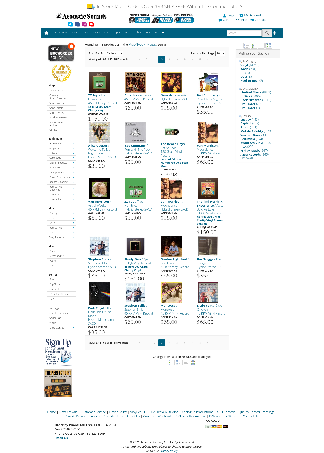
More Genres (61, 327)
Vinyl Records (61, 237)
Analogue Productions (197, 412)
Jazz (51, 303)
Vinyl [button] (74, 32)
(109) (246, 73)
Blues (52, 279)
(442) (249, 119)
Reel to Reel (61, 227)
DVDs (61, 223)
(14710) (249, 65)
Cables (61, 153)
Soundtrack (55, 318)
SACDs (61, 232)
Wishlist (239, 20)
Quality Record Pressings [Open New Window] (256, 412)
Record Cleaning (61, 182)
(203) (251, 104)
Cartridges (61, 158)
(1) (250, 108)
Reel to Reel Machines (61, 188)
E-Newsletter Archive (56, 124)
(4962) (251, 96)
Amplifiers (61, 148)
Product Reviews (58, 117)
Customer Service (93, 412)
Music (52, 208)
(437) (249, 123)
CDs (61, 218)
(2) (251, 80)
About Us (133, 416)
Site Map (54, 130)
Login (229, 15)
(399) (255, 131)
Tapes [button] (116, 32)
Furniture (61, 167)
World (52, 323)
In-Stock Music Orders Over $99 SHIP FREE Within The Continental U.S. (165, 6)
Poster (53, 261)
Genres (53, 274)
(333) (255, 143)
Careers (148, 416)
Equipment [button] (61, 32)
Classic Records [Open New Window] (77, 416)
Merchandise (56, 256)
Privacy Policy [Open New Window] (168, 451)
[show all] (247, 158)
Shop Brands (56, 103)
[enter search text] (244, 33)
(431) (248, 127)
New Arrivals (56, 90)
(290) (247, 146)
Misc (51, 246)
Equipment (55, 138)
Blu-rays (61, 213)
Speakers (61, 194)
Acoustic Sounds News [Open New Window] (107, 416)
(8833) (255, 92)
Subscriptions (142, 32)
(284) (248, 69)
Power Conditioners (61, 177)
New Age (54, 308)
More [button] (159, 32)
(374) (251, 139)
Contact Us (250, 416)
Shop (52, 85)
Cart (223, 20)
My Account (250, 15)
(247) (254, 150)
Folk (51, 298)
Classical (54, 289)
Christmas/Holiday (59, 313)
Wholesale (165, 416)
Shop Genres (56, 113)
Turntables (61, 199)
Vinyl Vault (137, 412)
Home (51, 412)
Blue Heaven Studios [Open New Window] (163, 412)
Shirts (52, 265)
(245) (254, 154)
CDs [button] (106, 32)
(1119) (255, 100)
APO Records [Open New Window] (226, 412)
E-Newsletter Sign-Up (224, 416)
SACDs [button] (96, 32)
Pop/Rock (54, 284)
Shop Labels (56, 108)
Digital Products (61, 162)
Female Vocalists (58, 294)
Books (52, 251)
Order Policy (118, 412)
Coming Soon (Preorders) (58, 96)
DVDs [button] (85, 32)
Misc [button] (127, 32)
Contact (258, 20)
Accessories (61, 143)
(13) (246, 77)
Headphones (61, 172)
